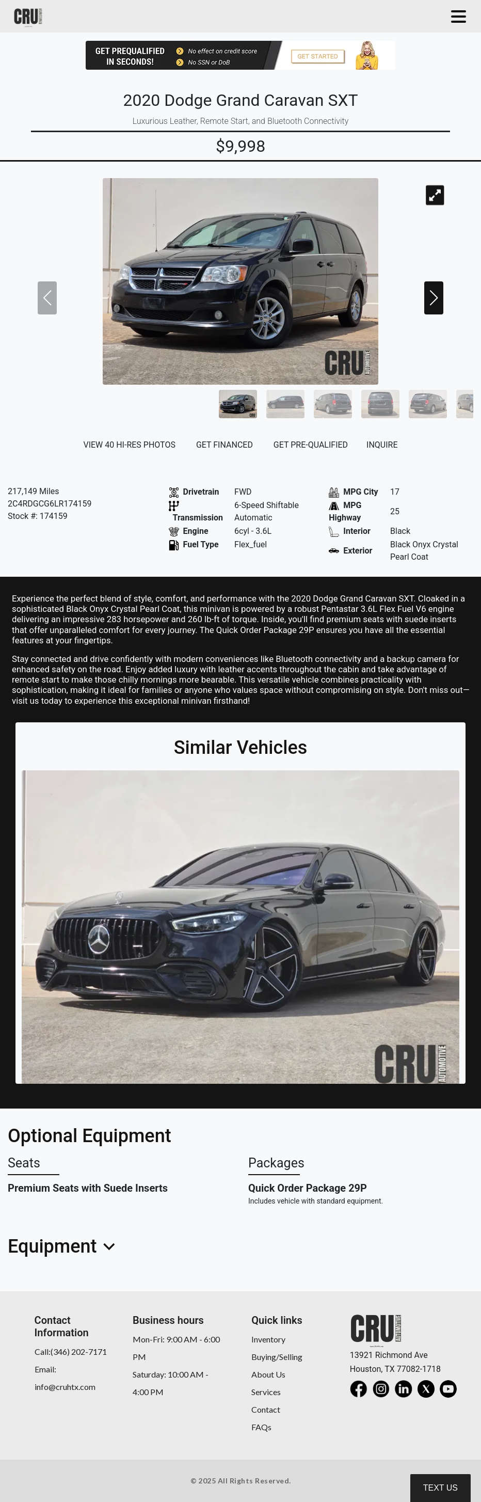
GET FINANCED (224, 445)
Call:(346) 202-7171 (71, 1351)
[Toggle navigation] (456, 16)
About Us (268, 1374)
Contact (265, 1409)
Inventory (268, 1339)
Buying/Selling (276, 1357)
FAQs (261, 1427)
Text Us (440, 1487)
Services (266, 1392)
